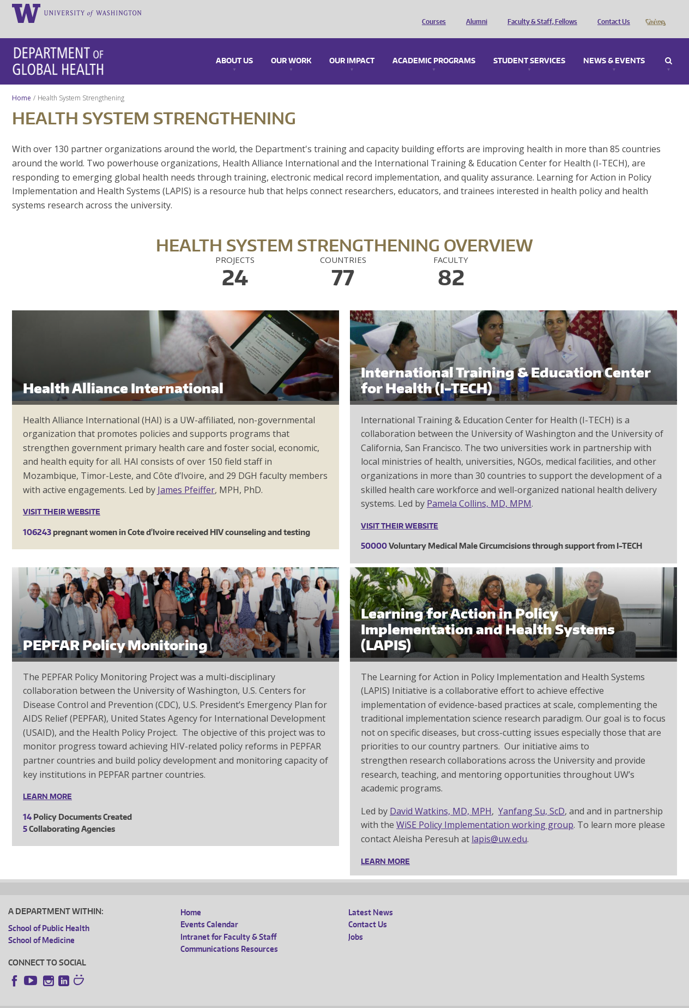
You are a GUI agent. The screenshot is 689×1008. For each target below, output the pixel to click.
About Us (234, 46)
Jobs (355, 921)
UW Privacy (152, 999)
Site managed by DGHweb (261, 999)
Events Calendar (209, 909)
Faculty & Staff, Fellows (540, 12)
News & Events (614, 46)
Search (668, 45)
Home (21, 82)
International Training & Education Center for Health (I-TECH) (506, 365)
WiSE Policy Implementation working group (484, 809)
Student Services (529, 46)
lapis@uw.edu (499, 824)
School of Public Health (48, 912)
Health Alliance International (123, 372)
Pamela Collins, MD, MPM (479, 488)
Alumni (474, 12)
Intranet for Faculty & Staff (228, 921)
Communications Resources (229, 933)
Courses (431, 12)
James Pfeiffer (186, 475)
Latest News (370, 897)
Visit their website (61, 496)
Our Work (291, 46)
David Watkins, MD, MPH (441, 796)
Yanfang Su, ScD (531, 796)
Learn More (47, 781)
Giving (654, 12)
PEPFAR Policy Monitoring (115, 629)
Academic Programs (433, 46)
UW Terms (197, 999)
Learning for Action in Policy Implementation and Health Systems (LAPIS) (488, 614)
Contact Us (611, 12)
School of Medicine (41, 924)
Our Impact (351, 46)
